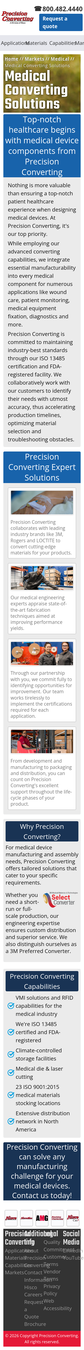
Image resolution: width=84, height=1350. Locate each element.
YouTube (73, 1257)
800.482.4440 (63, 9)
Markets (35, 59)
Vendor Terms (51, 1275)
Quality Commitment (58, 1245)
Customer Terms (55, 1260)
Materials (36, 42)
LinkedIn (73, 1250)
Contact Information (38, 1276)
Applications (12, 42)
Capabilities (60, 42)
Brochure (35, 1323)
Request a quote (55, 22)
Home (12, 59)
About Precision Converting (37, 1258)
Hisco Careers (33, 1291)
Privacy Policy (51, 1290)
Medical (60, 59)
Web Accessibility (57, 1304)
